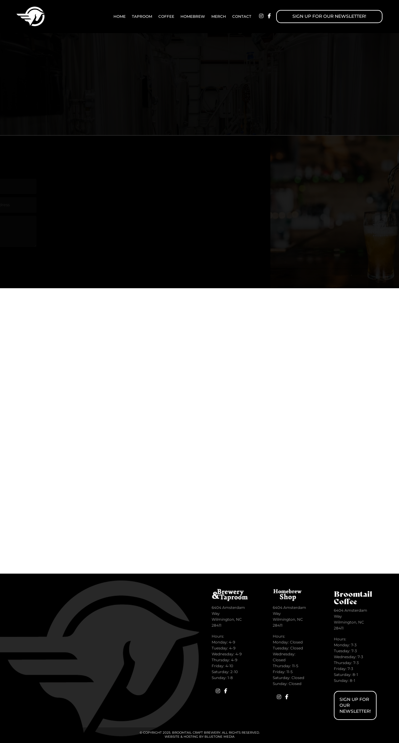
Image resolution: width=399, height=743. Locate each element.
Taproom (142, 16)
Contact (241, 16)
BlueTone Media (219, 737)
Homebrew (192, 16)
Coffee (166, 16)
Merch (218, 16)
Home (119, 16)
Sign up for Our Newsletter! (329, 16)
